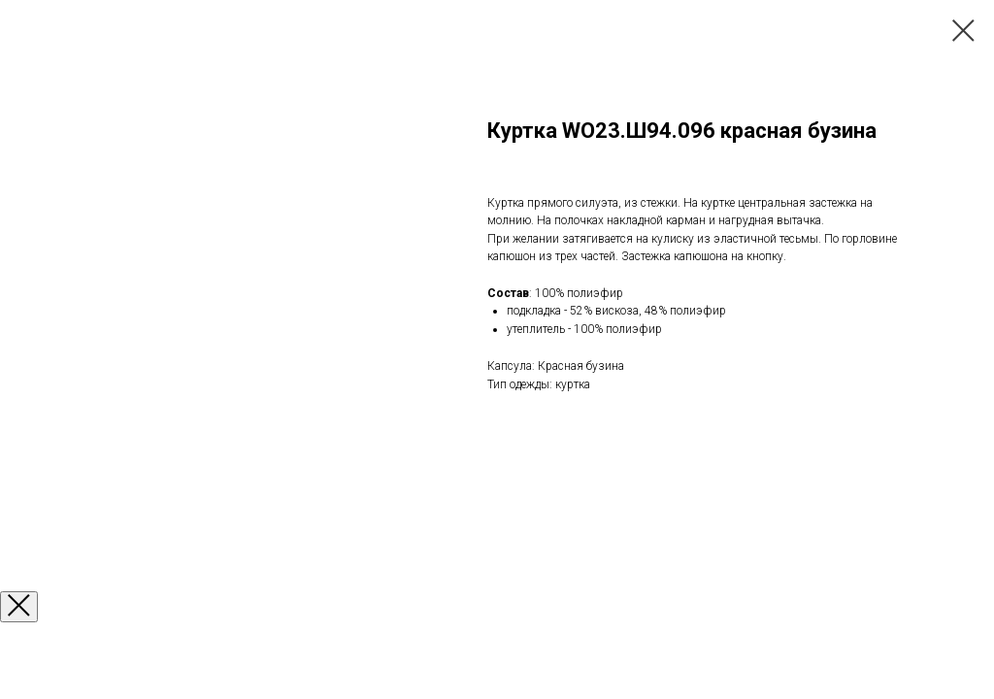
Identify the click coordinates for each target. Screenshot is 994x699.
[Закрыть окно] (19, 606)
